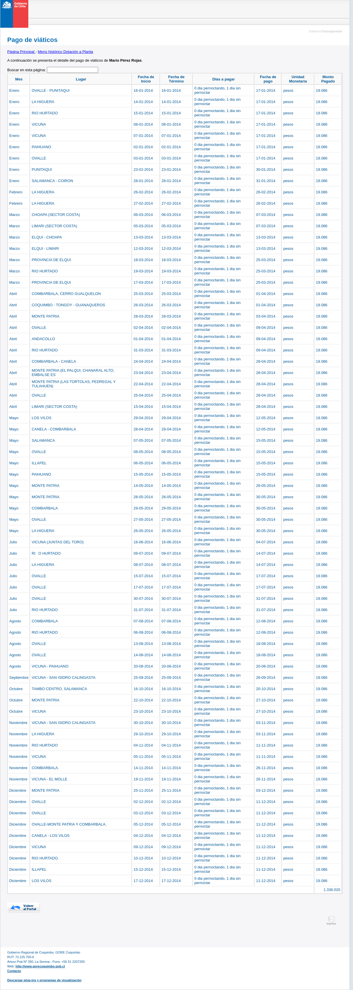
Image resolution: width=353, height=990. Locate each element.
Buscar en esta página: (27, 70)
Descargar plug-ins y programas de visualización (44, 980)
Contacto (14, 971)
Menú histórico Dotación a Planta (65, 52)
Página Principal (21, 52)
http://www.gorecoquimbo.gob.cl (40, 966)
